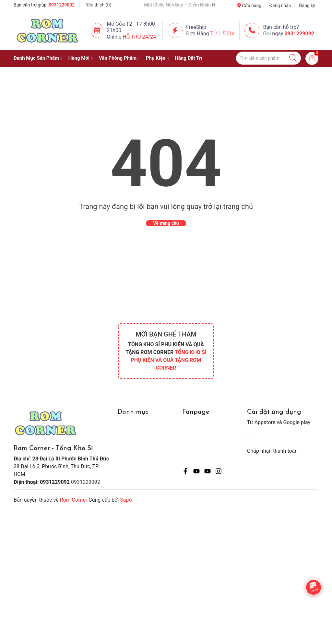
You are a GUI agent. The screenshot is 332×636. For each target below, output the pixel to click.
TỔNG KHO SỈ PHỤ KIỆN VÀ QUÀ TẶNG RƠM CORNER (168, 360)
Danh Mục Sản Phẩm (36, 58)
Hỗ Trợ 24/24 (139, 37)
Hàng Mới (78, 58)
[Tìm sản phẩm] (268, 58)
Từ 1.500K (222, 34)
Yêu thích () (98, 4)
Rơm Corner (74, 500)
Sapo (126, 500)
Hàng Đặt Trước (192, 58)
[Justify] (293, 58)
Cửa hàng (249, 5)
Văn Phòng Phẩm (117, 58)
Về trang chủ (166, 223)
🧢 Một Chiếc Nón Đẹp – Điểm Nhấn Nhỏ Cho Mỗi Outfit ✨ (190, 4)
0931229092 (62, 4)
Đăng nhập (280, 5)
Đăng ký (307, 5)
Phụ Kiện (155, 58)
